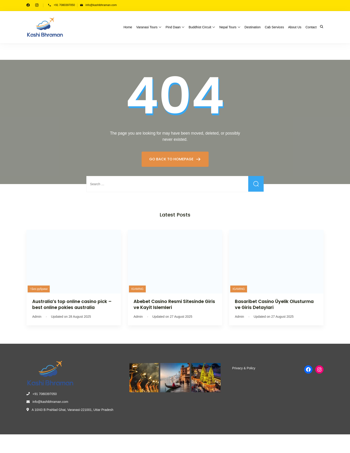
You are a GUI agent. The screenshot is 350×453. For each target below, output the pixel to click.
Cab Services (274, 27)
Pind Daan (173, 27)
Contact (311, 27)
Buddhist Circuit (200, 27)
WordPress (135, 442)
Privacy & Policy (243, 368)
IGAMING (137, 289)
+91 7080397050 (64, 5)
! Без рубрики (38, 289)
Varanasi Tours (147, 27)
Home (128, 27)
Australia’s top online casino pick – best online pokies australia (72, 304)
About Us (294, 27)
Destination (253, 27)
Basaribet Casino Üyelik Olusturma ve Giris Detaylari (274, 304)
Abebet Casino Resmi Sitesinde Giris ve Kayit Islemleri (174, 304)
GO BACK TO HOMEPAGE (171, 159)
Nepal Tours (227, 27)
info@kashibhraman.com (101, 5)
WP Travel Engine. (100, 442)
